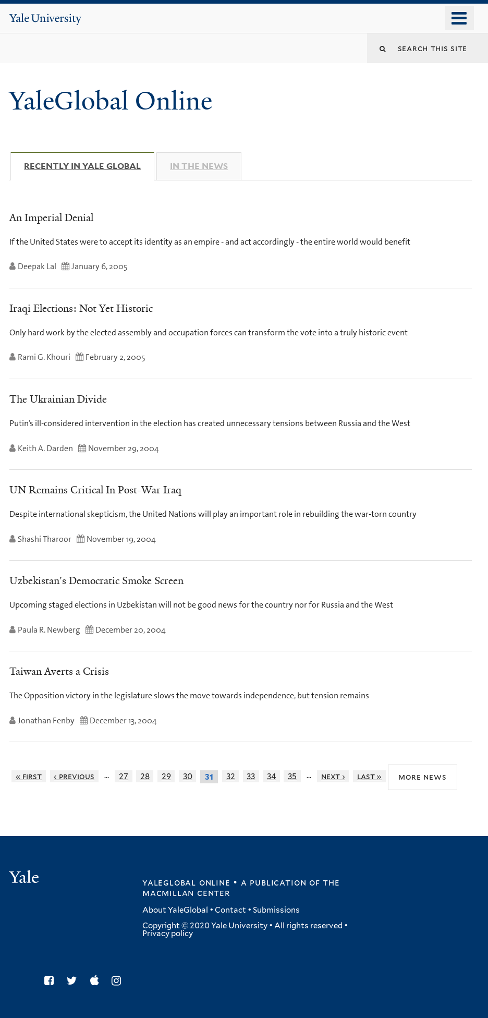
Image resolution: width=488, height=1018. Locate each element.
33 (251, 776)
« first (29, 776)
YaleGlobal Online (110, 101)
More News (422, 776)
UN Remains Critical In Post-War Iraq (95, 489)
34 (271, 776)
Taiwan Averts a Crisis (59, 671)
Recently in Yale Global (89, 166)
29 (166, 776)
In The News (199, 166)
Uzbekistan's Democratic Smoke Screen (96, 580)
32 (230, 776)
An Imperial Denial (51, 217)
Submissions (276, 910)
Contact (230, 910)
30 (187, 776)
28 (145, 776)
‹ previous (74, 776)
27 (123, 776)
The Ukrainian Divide (58, 399)
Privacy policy (167, 933)
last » (369, 776)
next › (333, 776)
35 (292, 776)
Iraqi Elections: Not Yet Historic (81, 308)
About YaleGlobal (175, 910)
